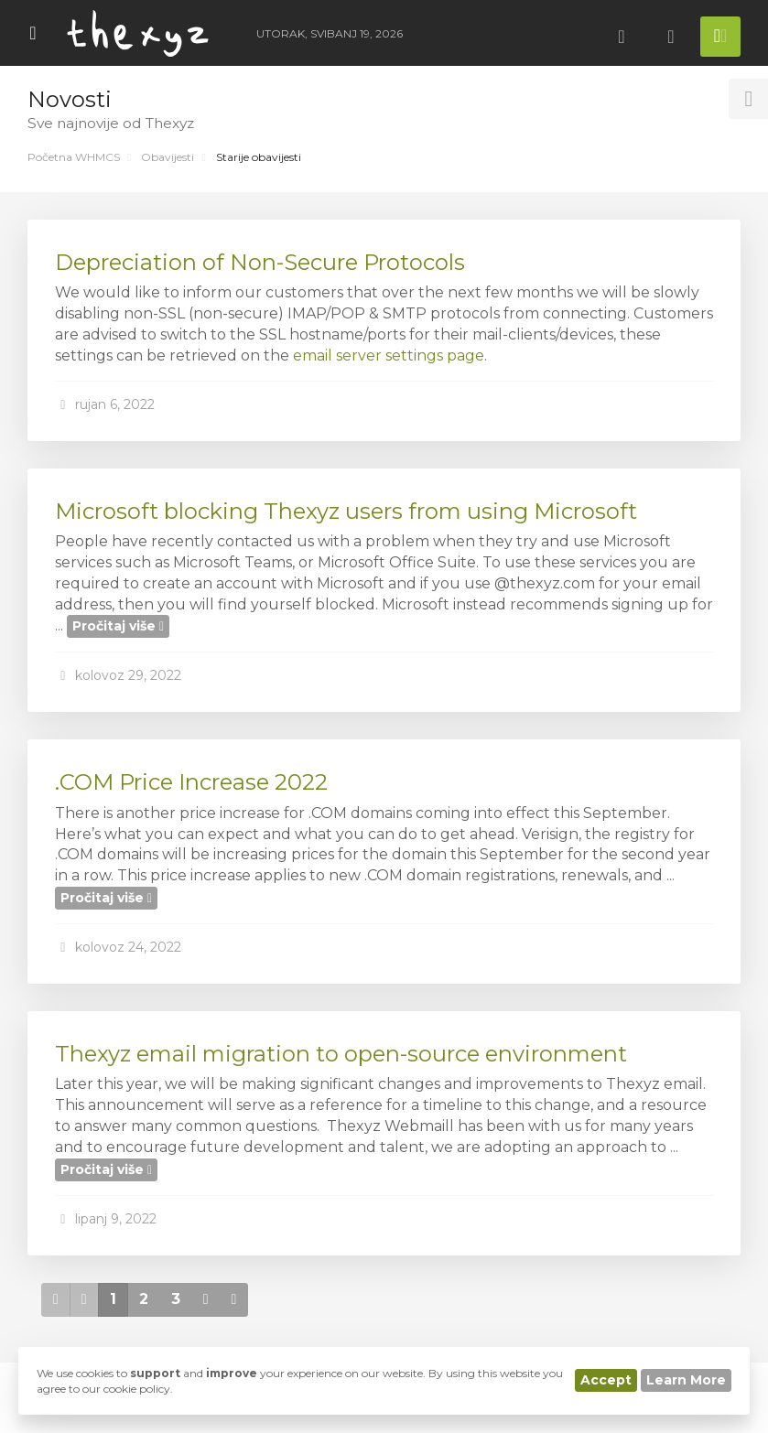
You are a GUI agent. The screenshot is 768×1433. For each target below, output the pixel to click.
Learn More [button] (686, 1380)
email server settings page (388, 355)
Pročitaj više (118, 626)
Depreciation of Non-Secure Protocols (260, 262)
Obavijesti (167, 157)
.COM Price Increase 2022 (191, 782)
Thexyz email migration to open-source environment (341, 1053)
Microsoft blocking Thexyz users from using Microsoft (346, 511)
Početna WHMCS (73, 157)
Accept (606, 1380)
